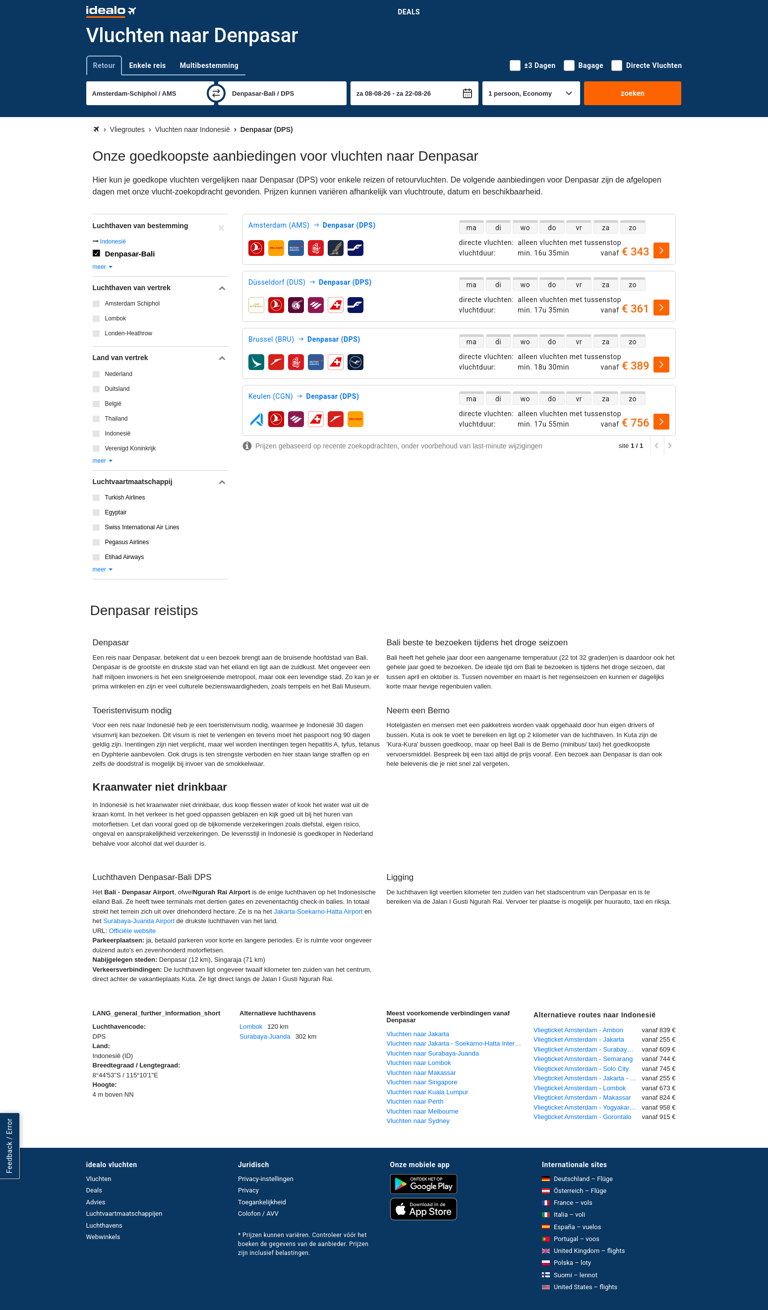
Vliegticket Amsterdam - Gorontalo (582, 1117)
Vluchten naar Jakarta (418, 1034)
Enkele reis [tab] (147, 65)
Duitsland (117, 388)
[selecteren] (661, 250)
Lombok (115, 318)
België (113, 403)
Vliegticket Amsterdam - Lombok (579, 1088)
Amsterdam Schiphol (132, 303)
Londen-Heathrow (128, 333)
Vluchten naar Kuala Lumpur (428, 1092)
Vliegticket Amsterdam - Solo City (581, 1068)
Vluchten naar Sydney (418, 1120)
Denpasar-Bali (130, 254)
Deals (409, 12)
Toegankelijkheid (262, 1202)
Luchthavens (104, 1225)
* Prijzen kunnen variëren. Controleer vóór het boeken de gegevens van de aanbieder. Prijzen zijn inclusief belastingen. (303, 1244)
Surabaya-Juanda (265, 1036)
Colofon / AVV (258, 1213)
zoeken (633, 93)
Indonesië (113, 241)
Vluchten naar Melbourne (423, 1111)
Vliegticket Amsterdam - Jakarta (578, 1039)
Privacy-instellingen (266, 1179)
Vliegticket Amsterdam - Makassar (582, 1097)
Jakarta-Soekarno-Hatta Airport (318, 911)
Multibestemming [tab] (209, 65)
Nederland (118, 374)
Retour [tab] (104, 65)
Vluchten (99, 1179)
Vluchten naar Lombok (419, 1062)
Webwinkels (103, 1237)
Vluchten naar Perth (415, 1101)
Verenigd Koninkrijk (130, 448)
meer (103, 266)
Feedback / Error (9, 1145)
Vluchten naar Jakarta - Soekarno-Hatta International (458, 1043)
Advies (96, 1202)
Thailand (116, 418)
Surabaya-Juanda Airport (139, 921)
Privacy (248, 1190)
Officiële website (132, 931)
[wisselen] (216, 93)
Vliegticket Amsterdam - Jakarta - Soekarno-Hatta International (587, 1078)
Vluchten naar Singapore (422, 1082)
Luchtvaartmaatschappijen (124, 1213)
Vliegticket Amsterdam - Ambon (578, 1030)
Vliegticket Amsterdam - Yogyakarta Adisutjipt (587, 1107)
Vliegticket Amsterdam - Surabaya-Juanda (587, 1049)
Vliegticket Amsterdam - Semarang (583, 1058)
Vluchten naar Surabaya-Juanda (433, 1053)
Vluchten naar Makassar (421, 1072)
